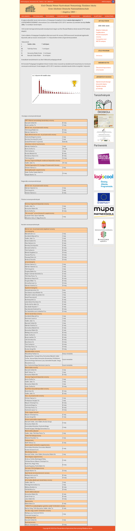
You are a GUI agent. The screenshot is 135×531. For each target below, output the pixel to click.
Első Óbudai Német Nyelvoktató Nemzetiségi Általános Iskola (68, 5)
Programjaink (38, 16)
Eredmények (87, 16)
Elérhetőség (109, 16)
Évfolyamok (50, 16)
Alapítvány (98, 16)
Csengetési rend (101, 39)
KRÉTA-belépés (106, 1)
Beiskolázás (75, 16)
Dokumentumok (62, 16)
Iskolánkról (25, 16)
